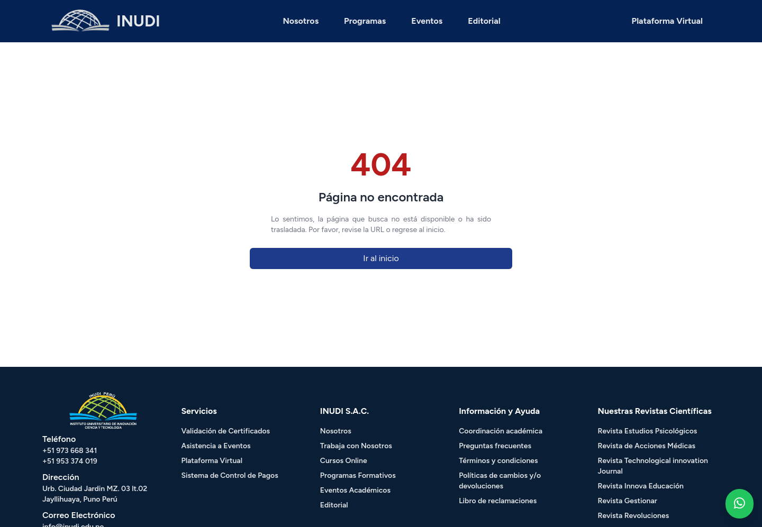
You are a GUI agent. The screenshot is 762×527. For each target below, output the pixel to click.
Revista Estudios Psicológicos (647, 431)
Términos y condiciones (498, 460)
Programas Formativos (358, 475)
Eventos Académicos (355, 490)
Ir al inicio (380, 258)
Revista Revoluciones (633, 515)
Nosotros (301, 21)
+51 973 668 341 (69, 450)
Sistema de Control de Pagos (229, 475)
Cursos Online (343, 460)
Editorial (484, 21)
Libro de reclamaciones (498, 500)
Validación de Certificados (225, 431)
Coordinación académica (500, 431)
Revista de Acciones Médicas (646, 445)
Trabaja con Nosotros (356, 445)
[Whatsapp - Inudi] (739, 504)
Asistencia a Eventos (215, 445)
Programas (365, 21)
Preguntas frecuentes (495, 445)
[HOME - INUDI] (105, 21)
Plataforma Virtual (667, 21)
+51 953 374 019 (69, 461)
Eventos (426, 21)
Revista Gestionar (627, 500)
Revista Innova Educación (641, 486)
